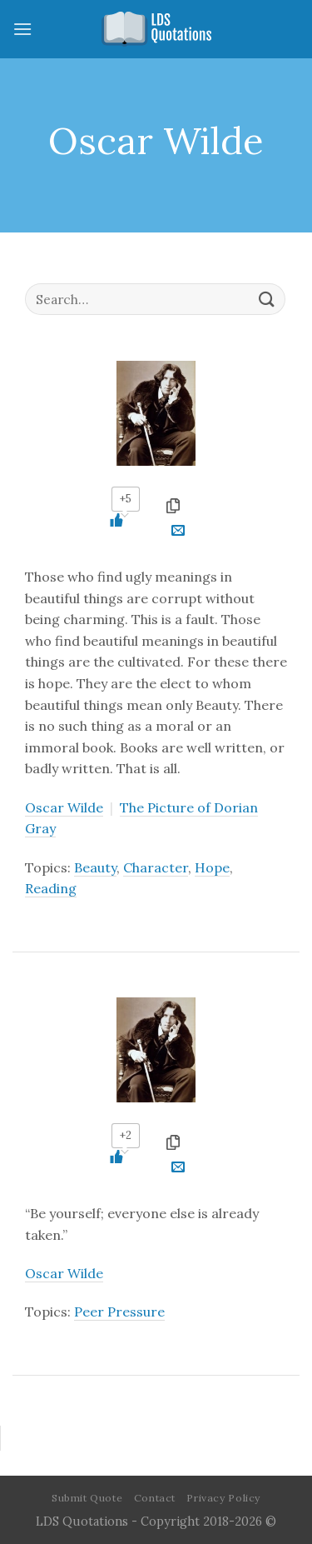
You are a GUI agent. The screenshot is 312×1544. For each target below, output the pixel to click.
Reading (51, 888)
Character (155, 867)
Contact (155, 1498)
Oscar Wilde (64, 807)
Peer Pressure (119, 1311)
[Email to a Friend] (178, 532)
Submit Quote (87, 1498)
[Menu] (22, 28)
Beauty (95, 867)
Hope (212, 867)
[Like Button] (125, 519)
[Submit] (267, 298)
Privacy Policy (223, 1498)
